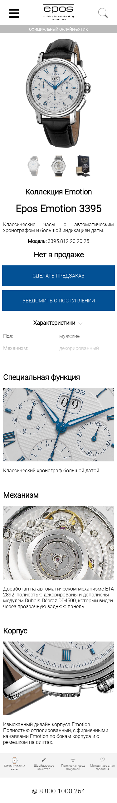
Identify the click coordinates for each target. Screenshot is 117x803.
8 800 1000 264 (58, 791)
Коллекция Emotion (58, 192)
